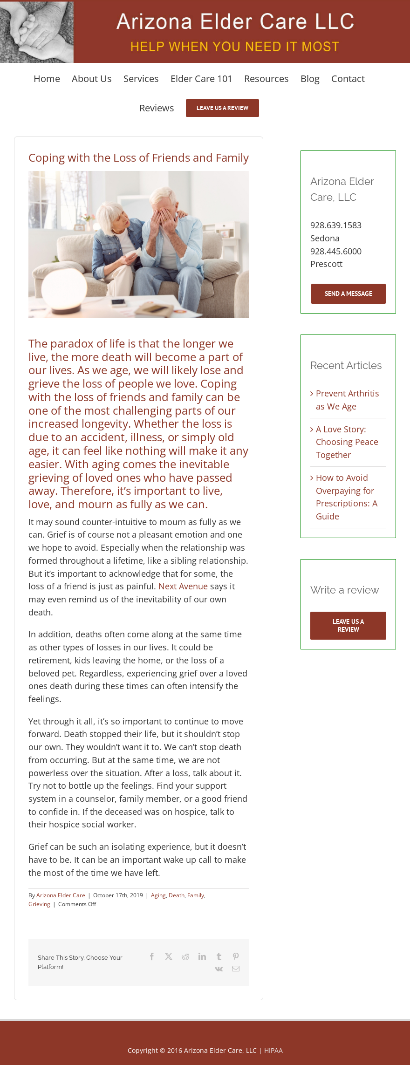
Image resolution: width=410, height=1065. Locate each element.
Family (195, 895)
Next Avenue (183, 586)
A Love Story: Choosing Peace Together (347, 441)
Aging (158, 895)
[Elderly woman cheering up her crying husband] (138, 244)
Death (176, 895)
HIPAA (273, 1050)
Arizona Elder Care (60, 895)
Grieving (39, 904)
